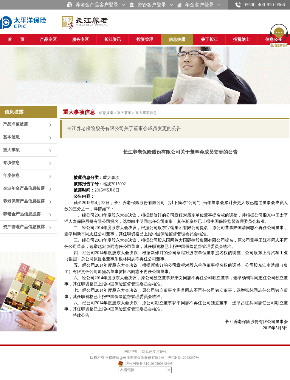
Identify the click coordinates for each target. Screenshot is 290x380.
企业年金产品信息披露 (24, 188)
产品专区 (48, 39)
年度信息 (11, 175)
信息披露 (177, 39)
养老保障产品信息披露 (24, 201)
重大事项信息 (146, 113)
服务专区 (80, 39)
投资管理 (145, 39)
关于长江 (209, 39)
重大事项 (11, 150)
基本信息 (11, 137)
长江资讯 (112, 39)
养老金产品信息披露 (22, 214)
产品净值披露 (15, 124)
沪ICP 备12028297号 (183, 358)
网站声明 (131, 352)
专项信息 (11, 162)
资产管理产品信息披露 (24, 227)
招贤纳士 (241, 39)
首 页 (16, 39)
